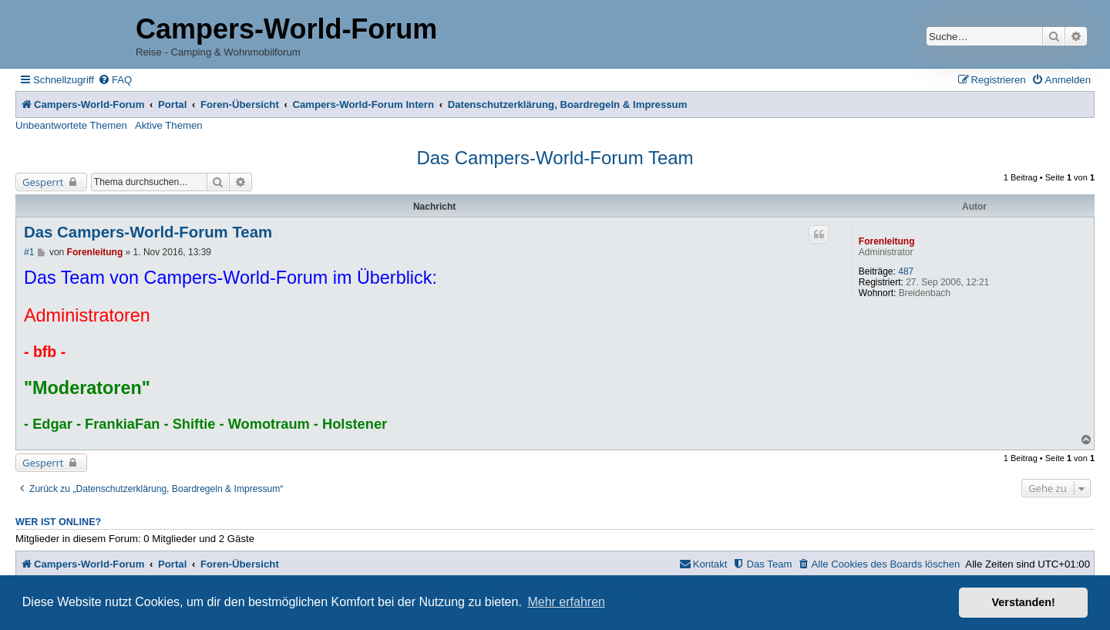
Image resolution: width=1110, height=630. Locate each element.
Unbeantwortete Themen (71, 125)
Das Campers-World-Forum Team (554, 157)
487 (905, 271)
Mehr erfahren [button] (566, 601)
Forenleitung (887, 241)
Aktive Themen (169, 125)
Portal (172, 104)
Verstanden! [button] (1023, 602)
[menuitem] (115, 80)
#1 (29, 252)
